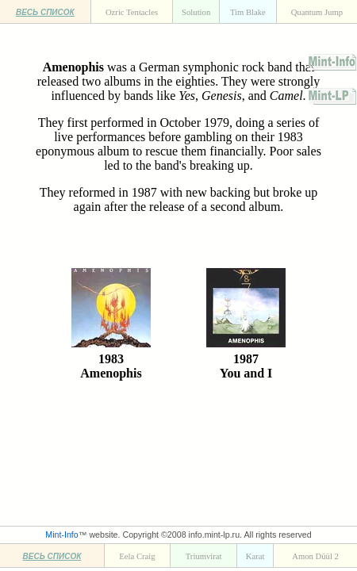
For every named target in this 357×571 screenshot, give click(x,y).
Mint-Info (61, 534)
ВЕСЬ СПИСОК (45, 12)
